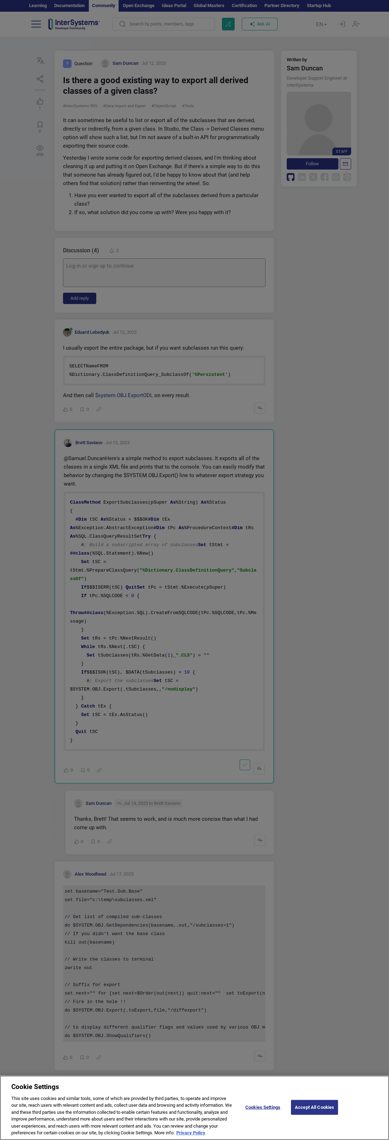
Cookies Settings (262, 1113)
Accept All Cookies (314, 1113)
